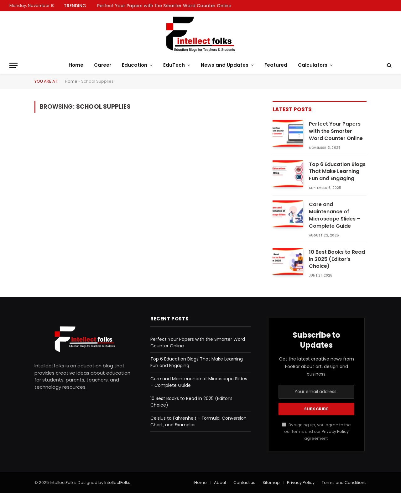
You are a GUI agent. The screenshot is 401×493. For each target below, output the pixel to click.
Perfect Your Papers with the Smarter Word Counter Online (164, 5)
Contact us (244, 482)
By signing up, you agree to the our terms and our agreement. (316, 431)
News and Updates (224, 65)
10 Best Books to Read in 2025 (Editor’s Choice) (337, 259)
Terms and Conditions (344, 482)
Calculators (312, 65)
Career (102, 65)
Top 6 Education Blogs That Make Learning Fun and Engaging (337, 171)
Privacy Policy (335, 431)
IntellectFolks (117, 482)
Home (76, 65)
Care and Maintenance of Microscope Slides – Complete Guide (334, 215)
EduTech (174, 65)
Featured (275, 65)
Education (134, 65)
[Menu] (13, 65)
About (220, 482)
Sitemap (271, 482)
